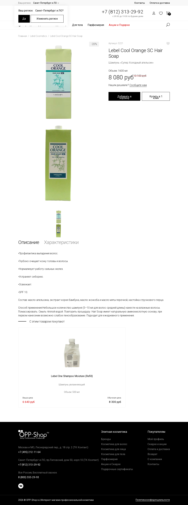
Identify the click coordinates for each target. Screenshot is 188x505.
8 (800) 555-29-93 (28, 477)
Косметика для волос (114, 444)
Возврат (152, 454)
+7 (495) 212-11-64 (29, 452)
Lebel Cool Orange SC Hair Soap (66, 36)
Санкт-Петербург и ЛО (45, 3)
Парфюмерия (96, 25)
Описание (28, 242)
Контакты (139, 3)
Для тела (77, 25)
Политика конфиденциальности (153, 500)
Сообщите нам (138, 85)
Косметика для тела (113, 454)
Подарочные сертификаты (117, 469)
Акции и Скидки (110, 464)
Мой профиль (156, 439)
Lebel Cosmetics (38, 36)
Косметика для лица (113, 449)
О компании (155, 459)
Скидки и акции (157, 444)
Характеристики (61, 242)
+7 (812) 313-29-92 (122, 12)
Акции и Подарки (119, 25)
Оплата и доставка (160, 3)
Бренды (106, 439)
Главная (22, 36)
